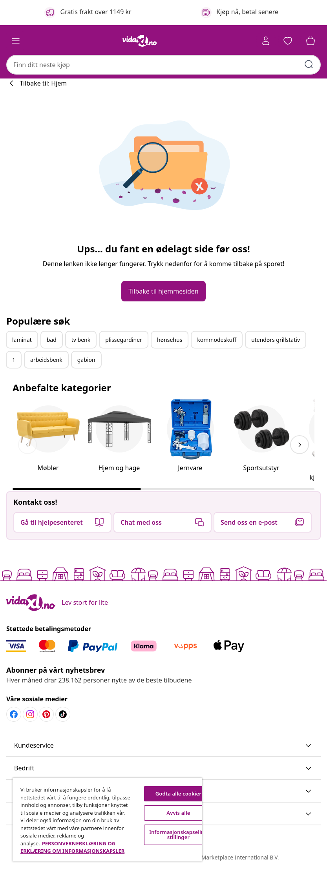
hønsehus (169, 339)
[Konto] (266, 41)
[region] (107, 819)
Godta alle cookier (178, 793)
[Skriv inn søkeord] (309, 64)
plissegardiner (123, 339)
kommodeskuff (216, 339)
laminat (22, 339)
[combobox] (163, 65)
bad (52, 339)
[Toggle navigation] (15, 40)
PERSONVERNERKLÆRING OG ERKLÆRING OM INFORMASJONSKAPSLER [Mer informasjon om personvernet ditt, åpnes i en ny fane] (72, 847)
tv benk (80, 339)
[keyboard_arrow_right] (299, 444)
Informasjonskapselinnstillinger (178, 834)
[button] (288, 41)
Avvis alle (178, 812)
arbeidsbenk (46, 359)
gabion (86, 359)
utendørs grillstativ (275, 339)
